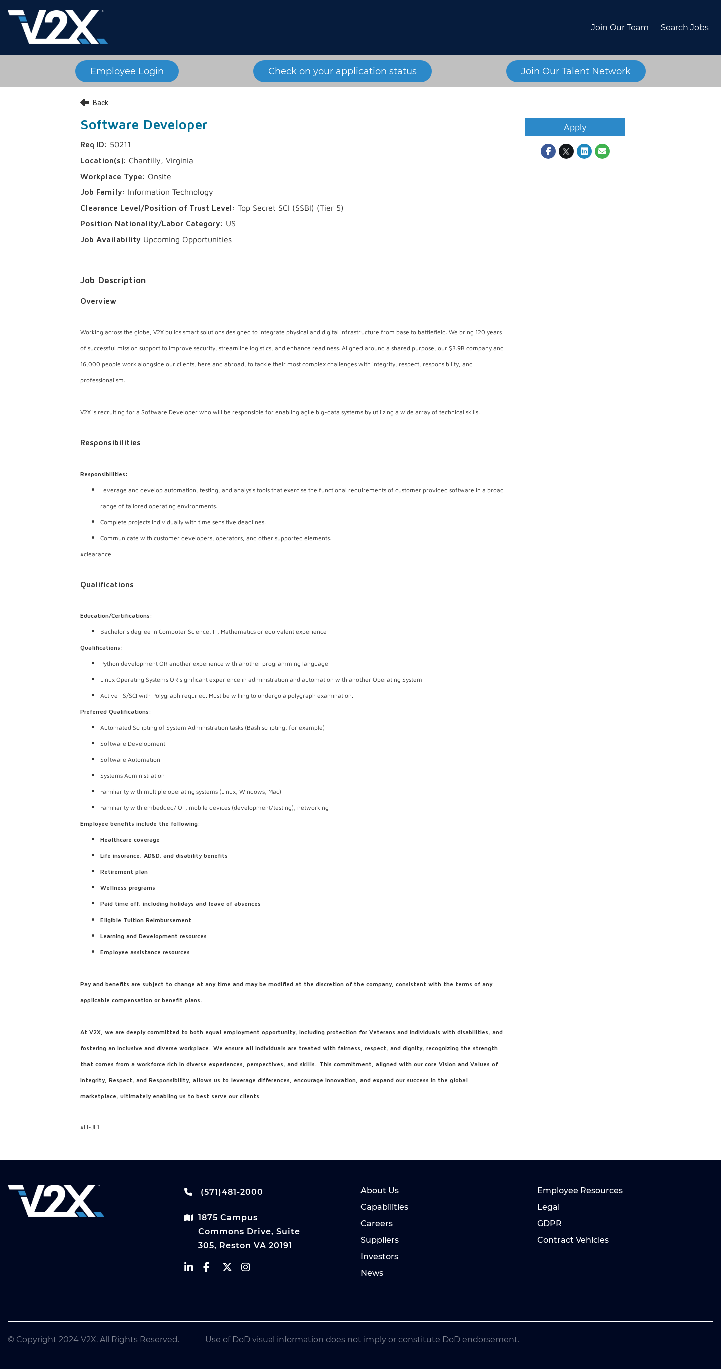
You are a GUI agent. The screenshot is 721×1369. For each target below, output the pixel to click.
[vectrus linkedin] (193, 1269)
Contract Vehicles (573, 1240)
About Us (379, 1190)
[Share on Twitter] (566, 151)
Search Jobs (685, 27)
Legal (548, 1207)
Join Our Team (620, 27)
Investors (379, 1256)
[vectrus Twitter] (231, 1269)
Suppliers (379, 1240)
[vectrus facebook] (212, 1269)
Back (94, 102)
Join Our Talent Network (576, 71)
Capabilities (384, 1207)
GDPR (549, 1223)
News (371, 1273)
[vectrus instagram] (250, 1269)
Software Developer (143, 125)
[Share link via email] (602, 151)
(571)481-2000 (223, 1192)
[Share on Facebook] (548, 151)
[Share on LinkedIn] (584, 151)
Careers (376, 1223)
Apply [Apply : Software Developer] (575, 127)
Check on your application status (342, 71)
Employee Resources (580, 1190)
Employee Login (127, 71)
